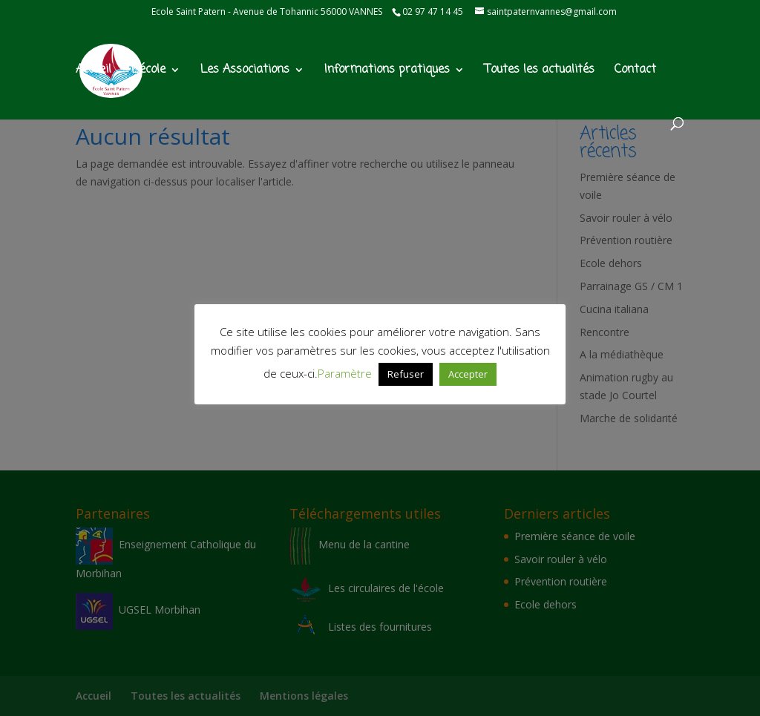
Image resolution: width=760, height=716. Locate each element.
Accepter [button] (468, 374)
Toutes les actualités (539, 72)
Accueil (93, 72)
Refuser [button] (405, 374)
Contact (635, 72)
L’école (148, 72)
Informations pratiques (387, 72)
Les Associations (244, 72)
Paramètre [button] (345, 373)
